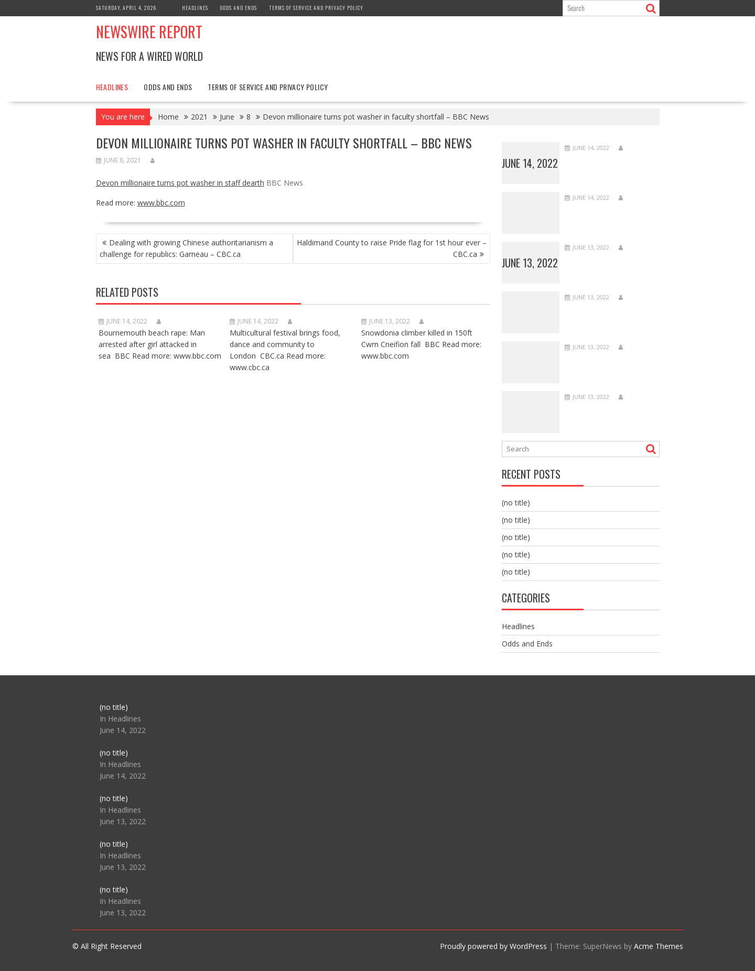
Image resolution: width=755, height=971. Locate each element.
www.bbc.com (161, 203)
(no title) (516, 503)
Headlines (195, 8)
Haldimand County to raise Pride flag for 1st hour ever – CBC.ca (392, 248)
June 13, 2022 (530, 263)
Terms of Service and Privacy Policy (316, 8)
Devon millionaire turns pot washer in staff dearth (180, 183)
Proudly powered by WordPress (493, 946)
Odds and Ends (238, 8)
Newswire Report (149, 31)
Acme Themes (658, 946)
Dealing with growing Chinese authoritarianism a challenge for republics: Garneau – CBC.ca (186, 248)
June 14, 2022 (530, 163)
